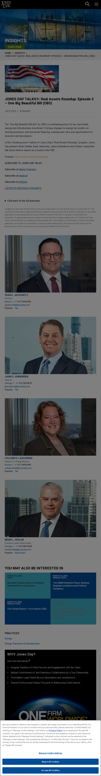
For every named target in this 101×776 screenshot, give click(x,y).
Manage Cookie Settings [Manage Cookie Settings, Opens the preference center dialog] (50, 756)
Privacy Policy (56, 733)
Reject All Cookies (50, 764)
